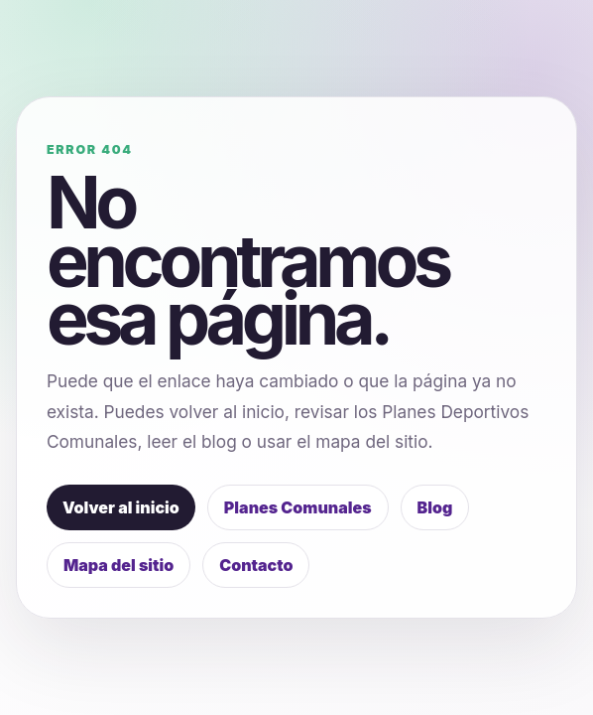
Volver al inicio (120, 507)
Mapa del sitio (118, 565)
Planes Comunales (298, 507)
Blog (435, 507)
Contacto (256, 565)
